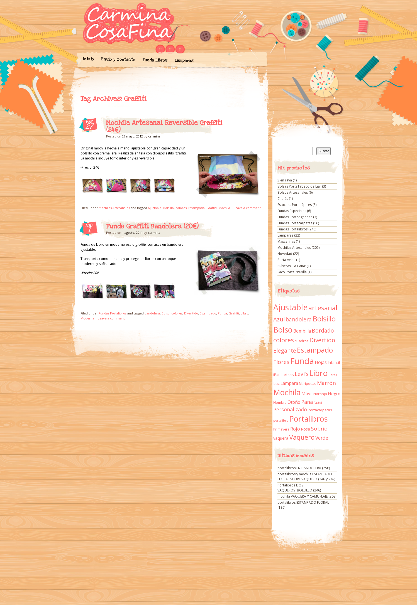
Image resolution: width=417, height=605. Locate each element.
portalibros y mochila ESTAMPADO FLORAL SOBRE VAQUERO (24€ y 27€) (306, 476)
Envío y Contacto (118, 59)
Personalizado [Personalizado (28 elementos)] (290, 409)
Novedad (284, 253)
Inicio (88, 59)
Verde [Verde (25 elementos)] (321, 437)
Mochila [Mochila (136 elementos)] (287, 392)
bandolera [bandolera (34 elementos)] (299, 319)
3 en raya (284, 180)
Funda (222, 313)
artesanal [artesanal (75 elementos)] (322, 307)
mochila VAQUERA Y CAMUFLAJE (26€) (306, 496)
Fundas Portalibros (112, 313)
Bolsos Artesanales (292, 192)
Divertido (191, 313)
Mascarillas (286, 241)
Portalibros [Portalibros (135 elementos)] (308, 419)
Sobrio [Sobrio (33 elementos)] (319, 428)
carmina (154, 136)
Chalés (282, 198)
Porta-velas (286, 259)
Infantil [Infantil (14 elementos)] (334, 362)
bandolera (152, 313)
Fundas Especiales (291, 210)
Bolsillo (168, 208)
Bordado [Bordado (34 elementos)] (323, 330)
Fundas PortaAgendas (294, 217)
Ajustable (155, 208)
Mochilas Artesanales (114, 208)
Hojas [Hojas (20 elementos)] (321, 362)
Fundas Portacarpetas (294, 223)
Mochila (224, 208)
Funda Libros (154, 60)
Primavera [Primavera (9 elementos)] (281, 429)
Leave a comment (247, 208)
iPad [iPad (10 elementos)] (277, 374)
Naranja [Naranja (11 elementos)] (320, 393)
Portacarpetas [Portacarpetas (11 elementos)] (320, 409)
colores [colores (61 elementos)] (283, 340)
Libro (244, 313)
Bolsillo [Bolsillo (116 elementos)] (324, 319)
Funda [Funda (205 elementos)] (302, 361)
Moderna (87, 318)
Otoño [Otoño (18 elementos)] (293, 402)
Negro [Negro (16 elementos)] (334, 393)
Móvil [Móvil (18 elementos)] (307, 393)
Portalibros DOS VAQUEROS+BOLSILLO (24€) (299, 488)
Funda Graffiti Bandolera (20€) (152, 226)
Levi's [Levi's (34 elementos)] (301, 374)
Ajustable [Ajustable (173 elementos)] (290, 307)
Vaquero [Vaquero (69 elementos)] (301, 437)
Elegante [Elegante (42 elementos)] (284, 350)
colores (181, 208)
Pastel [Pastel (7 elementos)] (318, 403)
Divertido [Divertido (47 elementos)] (322, 340)
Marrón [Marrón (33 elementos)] (326, 383)
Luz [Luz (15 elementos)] (276, 383)
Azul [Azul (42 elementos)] (279, 319)
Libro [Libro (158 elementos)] (318, 373)
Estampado (196, 208)
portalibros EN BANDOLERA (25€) (303, 468)
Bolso (166, 313)
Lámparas (183, 60)
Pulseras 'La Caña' (291, 266)
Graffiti (211, 208)
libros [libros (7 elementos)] (333, 375)
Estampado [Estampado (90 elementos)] (315, 350)
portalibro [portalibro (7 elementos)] (280, 420)
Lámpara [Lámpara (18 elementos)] (289, 383)
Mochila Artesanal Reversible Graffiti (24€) (164, 126)
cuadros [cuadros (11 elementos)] (302, 340)
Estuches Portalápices (294, 204)
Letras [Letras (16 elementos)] (287, 374)
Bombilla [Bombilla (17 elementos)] (302, 331)
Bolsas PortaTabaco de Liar (299, 186)
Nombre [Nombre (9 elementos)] (280, 402)
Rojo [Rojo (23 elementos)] (295, 429)
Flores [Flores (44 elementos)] (281, 362)
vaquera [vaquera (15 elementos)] (280, 438)
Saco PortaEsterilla (292, 272)
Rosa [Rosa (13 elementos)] (305, 429)
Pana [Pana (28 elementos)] (307, 402)
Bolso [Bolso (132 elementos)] (282, 329)
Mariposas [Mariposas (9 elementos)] (307, 383)
